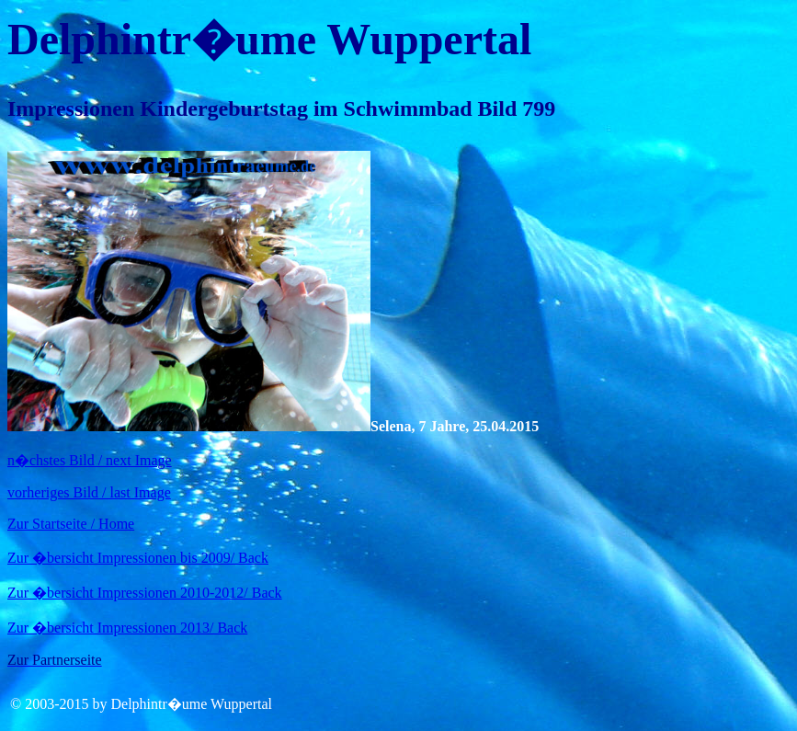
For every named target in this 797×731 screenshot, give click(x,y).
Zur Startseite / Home (70, 523)
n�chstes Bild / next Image (89, 460)
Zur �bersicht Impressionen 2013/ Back (127, 627)
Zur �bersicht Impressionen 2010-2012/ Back (144, 592)
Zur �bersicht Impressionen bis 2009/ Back (137, 557)
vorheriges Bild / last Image (89, 492)
